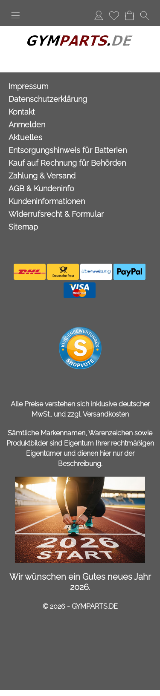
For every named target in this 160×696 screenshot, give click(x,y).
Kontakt (22, 111)
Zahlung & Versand (42, 175)
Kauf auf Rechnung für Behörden (67, 162)
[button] (15, 15)
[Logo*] (80, 29)
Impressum (28, 86)
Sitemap (23, 226)
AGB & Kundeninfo (41, 188)
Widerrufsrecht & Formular (56, 214)
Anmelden (98, 15)
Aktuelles (25, 137)
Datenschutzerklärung (48, 99)
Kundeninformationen (47, 201)
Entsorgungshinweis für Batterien (68, 150)
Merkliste (113, 15)
